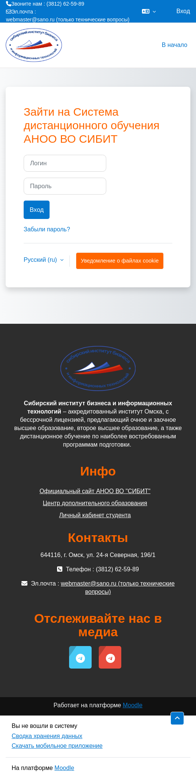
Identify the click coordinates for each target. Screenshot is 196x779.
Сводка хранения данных (47, 736)
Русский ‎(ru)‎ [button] (41, 260)
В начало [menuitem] (174, 45)
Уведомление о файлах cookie (119, 261)
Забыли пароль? (47, 229)
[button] (148, 11)
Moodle (132, 705)
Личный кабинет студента (95, 515)
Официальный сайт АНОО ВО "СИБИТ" (94, 491)
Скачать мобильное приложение (57, 746)
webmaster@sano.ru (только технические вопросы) (68, 20)
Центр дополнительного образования (95, 503)
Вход (183, 11)
